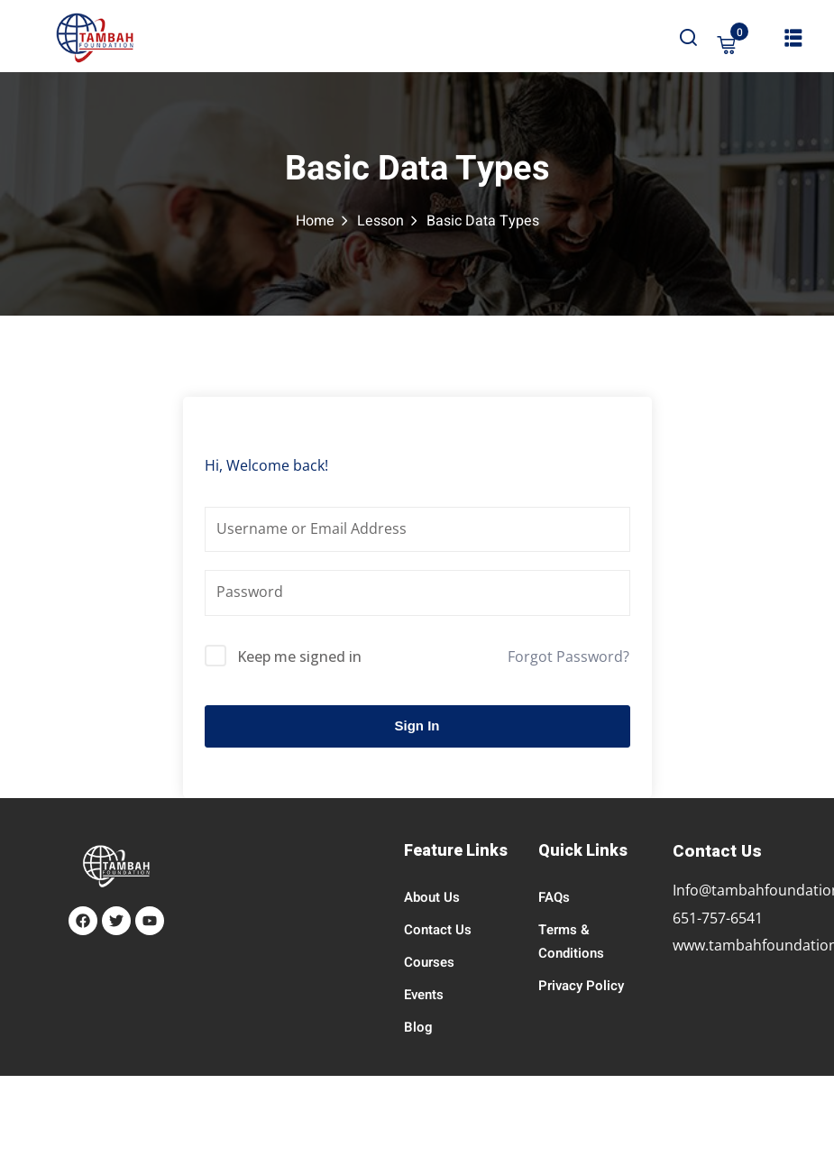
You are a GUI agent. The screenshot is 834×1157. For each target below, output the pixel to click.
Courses (429, 962)
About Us (432, 897)
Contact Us (438, 930)
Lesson (380, 221)
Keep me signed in (299, 656)
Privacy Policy (581, 986)
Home (315, 221)
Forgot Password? (568, 656)
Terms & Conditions (571, 941)
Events (424, 995)
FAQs (554, 897)
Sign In (417, 725)
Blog (418, 1027)
